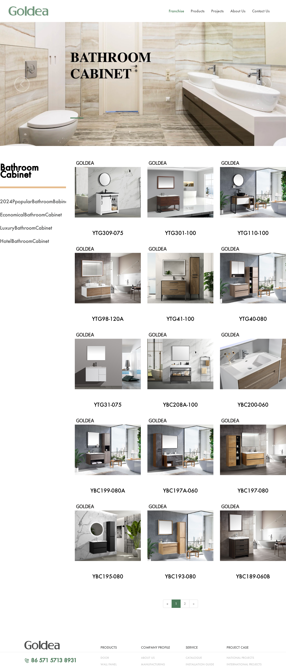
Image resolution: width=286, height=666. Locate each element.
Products (198, 11)
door (105, 657)
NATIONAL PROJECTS (240, 657)
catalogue (194, 657)
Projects (217, 11)
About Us (238, 11)
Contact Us (261, 11)
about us (148, 657)
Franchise (176, 11)
